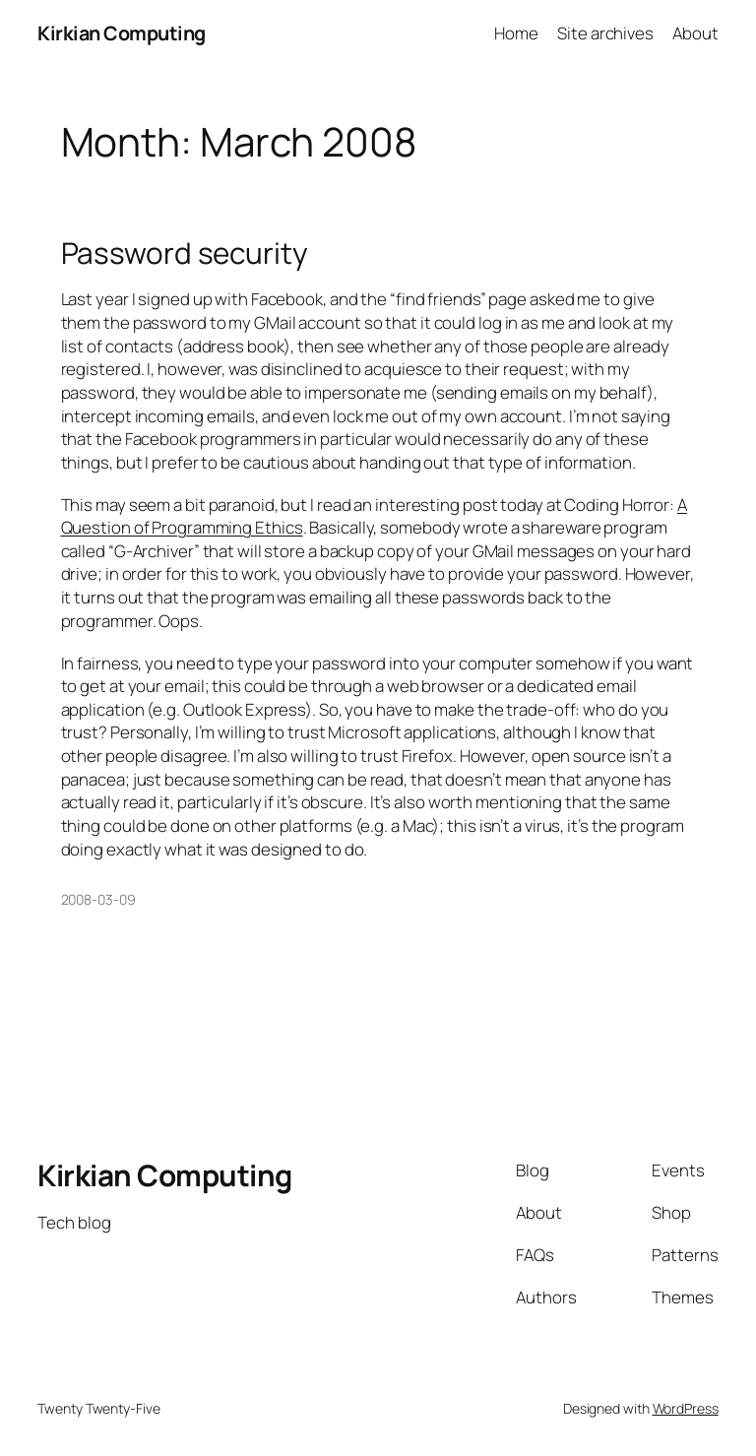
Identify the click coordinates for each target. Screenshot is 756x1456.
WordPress (686, 1408)
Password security (184, 252)
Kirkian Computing (121, 33)
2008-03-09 (98, 899)
